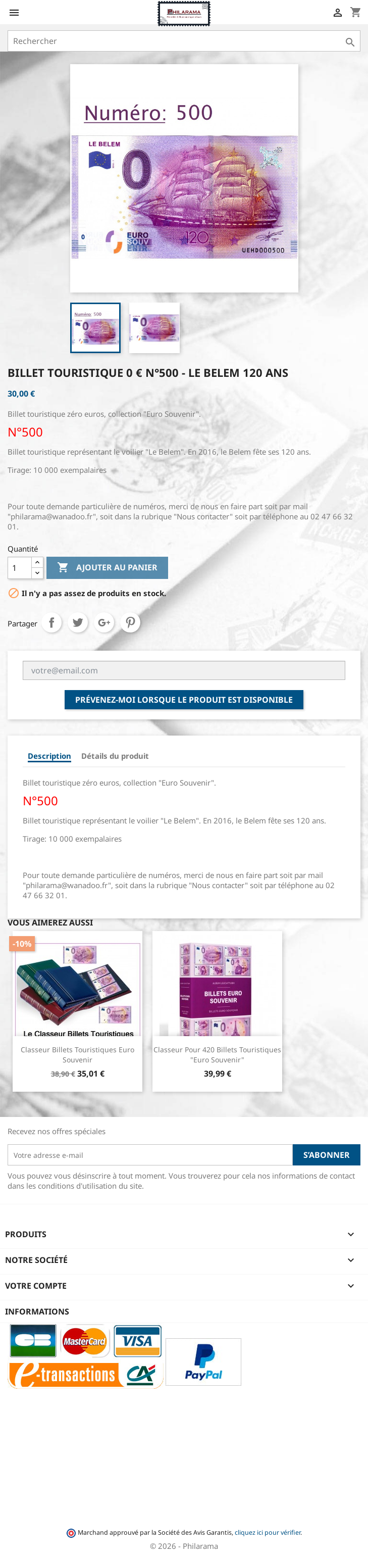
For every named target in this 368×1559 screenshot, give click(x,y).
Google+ (104, 622)
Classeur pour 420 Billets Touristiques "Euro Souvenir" (217, 1054)
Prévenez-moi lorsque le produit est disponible (184, 699)
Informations (37, 1311)
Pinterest (130, 622)
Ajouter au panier (107, 567)
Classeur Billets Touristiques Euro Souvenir (77, 1054)
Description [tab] (49, 756)
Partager (51, 622)
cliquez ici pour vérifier (267, 1532)
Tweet (78, 622)
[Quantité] (20, 568)
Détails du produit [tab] (115, 756)
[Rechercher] (184, 41)
